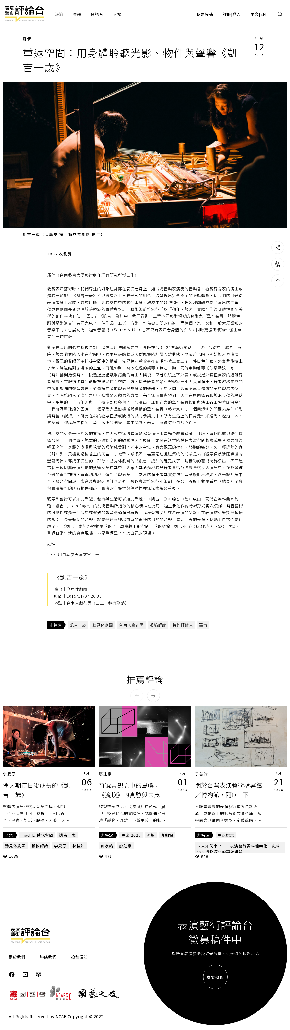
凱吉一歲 (78, 625)
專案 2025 (131, 835)
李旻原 (9, 773)
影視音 (97, 14)
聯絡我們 (48, 957)
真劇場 (167, 835)
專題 (77, 14)
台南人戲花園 (131, 625)
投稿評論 (158, 625)
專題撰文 (226, 835)
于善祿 (201, 773)
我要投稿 (205, 14)
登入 (236, 14)
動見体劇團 (102, 625)
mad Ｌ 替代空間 (37, 835)
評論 (59, 14)
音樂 (9, 835)
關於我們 (17, 957)
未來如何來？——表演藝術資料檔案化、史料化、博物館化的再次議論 (238, 849)
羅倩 (27, 38)
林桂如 (78, 846)
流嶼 (151, 835)
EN (263, 14)
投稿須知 (79, 957)
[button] (136, 695)
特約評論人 (182, 625)
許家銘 (107, 846)
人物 (117, 14)
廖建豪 (105, 773)
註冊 (227, 14)
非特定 (55, 625)
